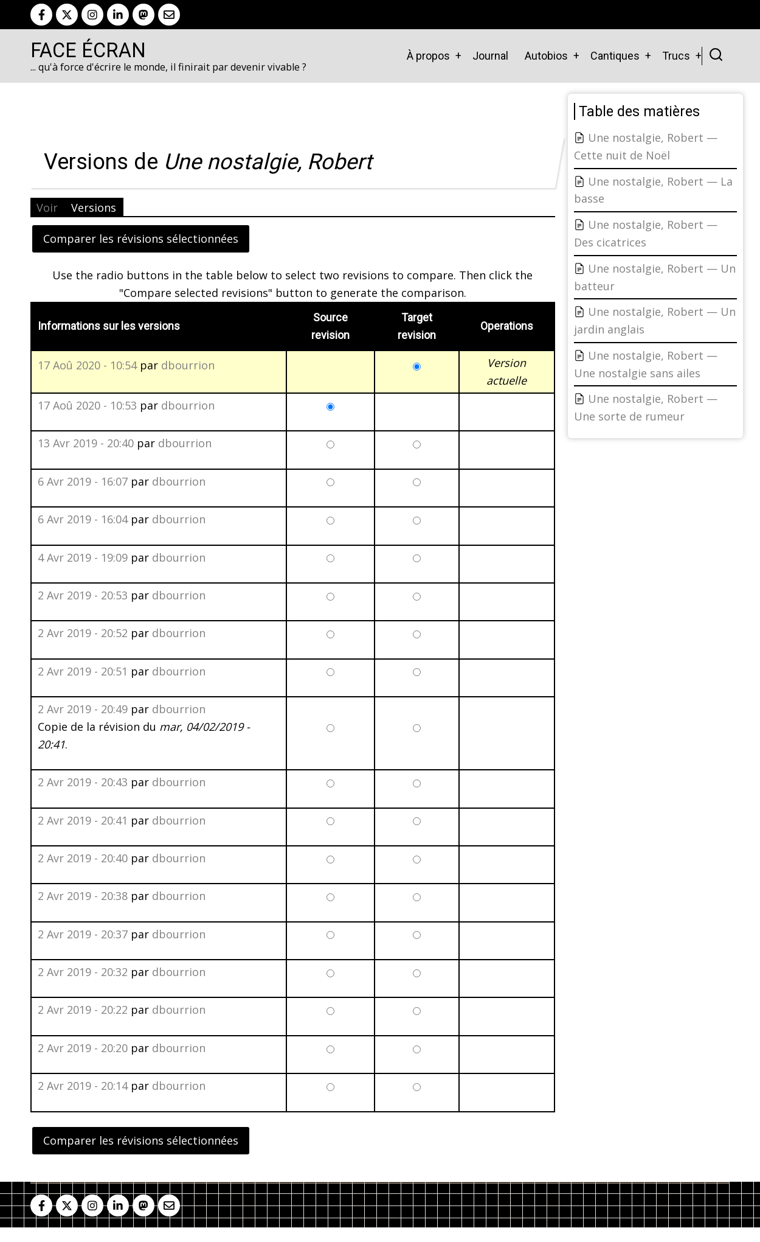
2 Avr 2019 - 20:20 (83, 1048)
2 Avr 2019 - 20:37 (83, 934)
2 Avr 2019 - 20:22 (83, 1009)
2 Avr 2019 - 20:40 (83, 858)
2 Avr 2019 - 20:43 (83, 782)
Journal (490, 55)
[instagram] (92, 15)
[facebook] (41, 15)
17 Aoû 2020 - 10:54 (87, 365)
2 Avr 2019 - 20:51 (83, 671)
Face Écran (88, 50)
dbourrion (188, 365)
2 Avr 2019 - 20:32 (83, 972)
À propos (428, 55)
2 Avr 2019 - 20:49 (83, 709)
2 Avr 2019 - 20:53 (83, 595)
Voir (47, 207)
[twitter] (67, 15)
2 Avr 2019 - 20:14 (83, 1085)
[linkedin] (118, 15)
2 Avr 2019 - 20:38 (83, 895)
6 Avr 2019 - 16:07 (83, 481)
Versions (93, 207)
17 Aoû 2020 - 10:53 (87, 405)
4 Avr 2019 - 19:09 (83, 557)
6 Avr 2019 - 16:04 (83, 519)
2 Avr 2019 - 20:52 (83, 633)
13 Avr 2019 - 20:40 (86, 443)
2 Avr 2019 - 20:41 (83, 820)
